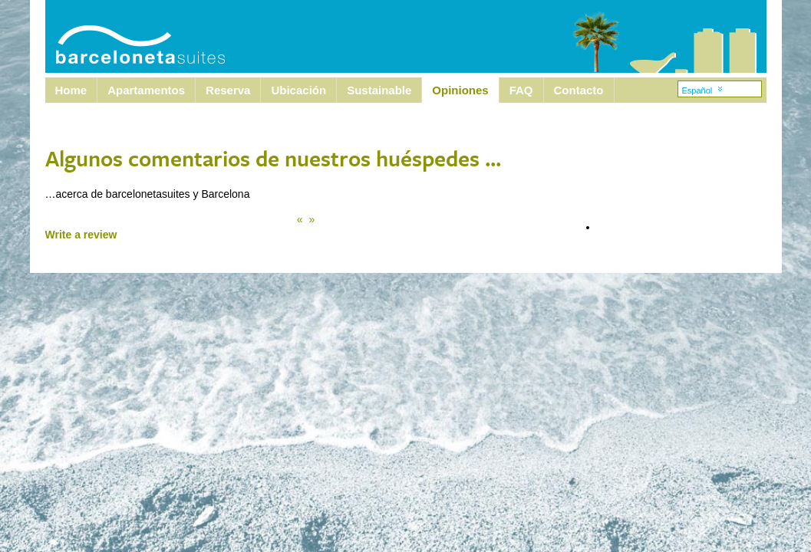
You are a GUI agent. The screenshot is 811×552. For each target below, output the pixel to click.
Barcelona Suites (130, 36)
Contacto (579, 90)
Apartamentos (146, 90)
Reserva (228, 90)
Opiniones (460, 90)
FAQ (521, 90)
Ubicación (298, 90)
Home (71, 90)
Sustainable (379, 90)
